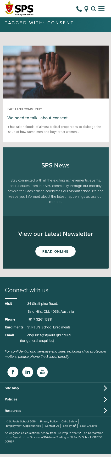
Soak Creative (89, 429)
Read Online (55, 255)
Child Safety (69, 424)
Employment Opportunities (23, 429)
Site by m (69, 429)
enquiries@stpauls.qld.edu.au (49, 338)
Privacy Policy (49, 424)
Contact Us (52, 429)
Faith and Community (24, 112)
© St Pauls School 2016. (21, 424)
